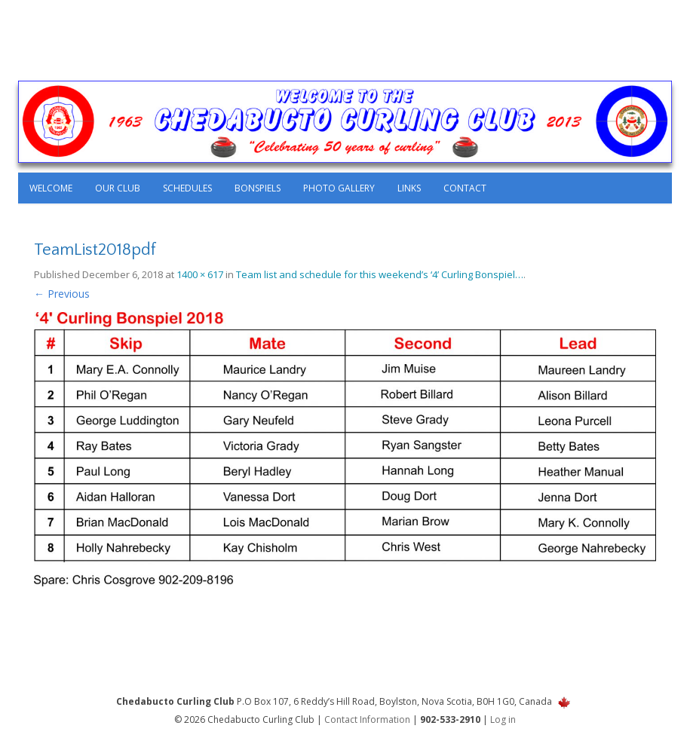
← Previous (62, 293)
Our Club (117, 188)
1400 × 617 (199, 274)
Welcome (50, 188)
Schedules (187, 188)
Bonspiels (258, 188)
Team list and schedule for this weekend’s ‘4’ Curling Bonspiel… (379, 274)
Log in (503, 719)
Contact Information (367, 719)
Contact (464, 188)
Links (409, 188)
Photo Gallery (339, 188)
